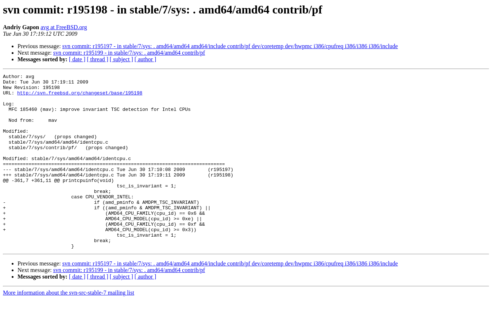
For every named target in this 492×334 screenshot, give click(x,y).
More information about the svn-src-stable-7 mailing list (68, 328)
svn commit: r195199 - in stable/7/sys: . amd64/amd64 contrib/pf (129, 53)
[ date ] (77, 59)
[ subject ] (121, 59)
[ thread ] (97, 59)
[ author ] (145, 59)
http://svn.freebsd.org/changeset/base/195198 (79, 97)
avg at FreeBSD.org (63, 27)
